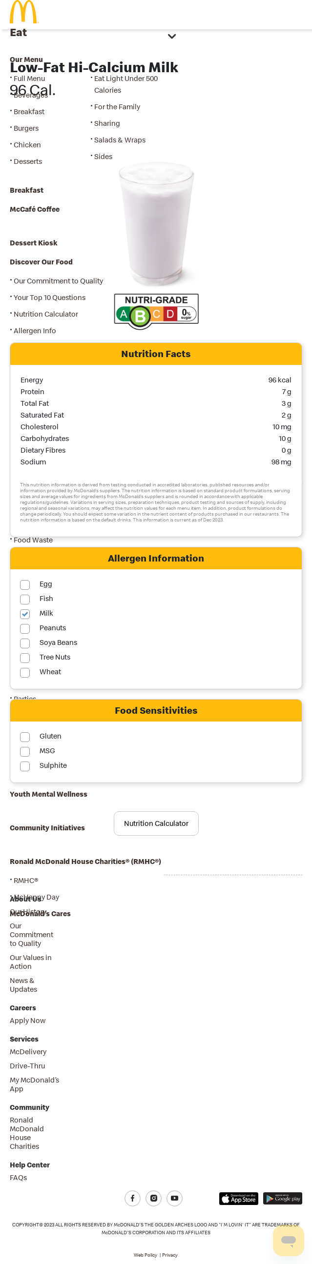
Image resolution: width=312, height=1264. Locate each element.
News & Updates (23, 985)
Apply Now (27, 1020)
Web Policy (145, 1255)
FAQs (18, 1177)
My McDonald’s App (34, 1084)
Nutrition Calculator (156, 823)
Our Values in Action (31, 962)
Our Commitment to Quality (31, 934)
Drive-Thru (27, 1065)
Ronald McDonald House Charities (27, 1133)
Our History (28, 911)
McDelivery (28, 1051)
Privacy (170, 1255)
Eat (18, 32)
